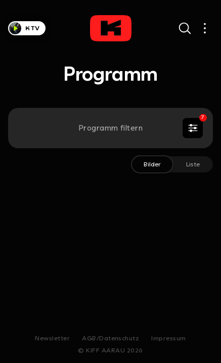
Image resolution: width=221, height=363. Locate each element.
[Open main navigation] (205, 28)
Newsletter (52, 338)
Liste (193, 164)
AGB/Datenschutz (110, 338)
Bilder (152, 164)
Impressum (168, 338)
